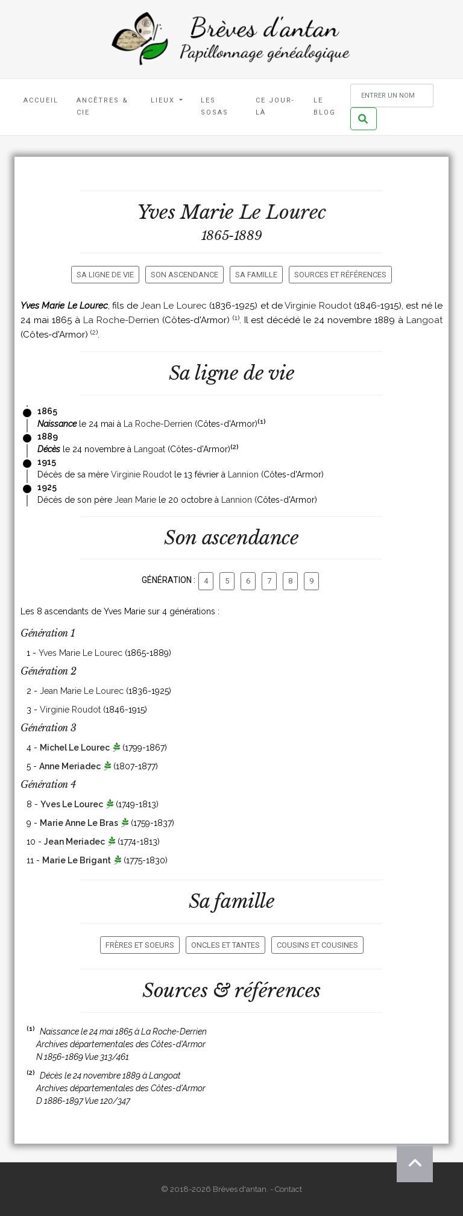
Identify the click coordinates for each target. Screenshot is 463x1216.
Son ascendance (184, 274)
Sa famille (256, 274)
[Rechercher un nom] (391, 95)
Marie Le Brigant (76, 860)
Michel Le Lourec (75, 747)
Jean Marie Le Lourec (82, 691)
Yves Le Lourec (71, 804)
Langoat (424, 320)
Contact (288, 1189)
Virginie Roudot (318, 305)
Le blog (324, 106)
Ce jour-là (275, 106)
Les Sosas (214, 106)
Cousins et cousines (317, 945)
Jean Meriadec (74, 841)
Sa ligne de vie (105, 274)
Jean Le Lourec (173, 305)
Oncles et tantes (225, 945)
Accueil (41, 100)
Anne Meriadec (70, 766)
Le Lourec (282, 212)
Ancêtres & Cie (102, 106)
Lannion (243, 474)
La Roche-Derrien (121, 320)
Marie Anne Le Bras (79, 823)
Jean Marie (135, 500)
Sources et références (340, 274)
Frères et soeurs (140, 945)
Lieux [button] (164, 100)
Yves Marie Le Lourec (80, 653)
